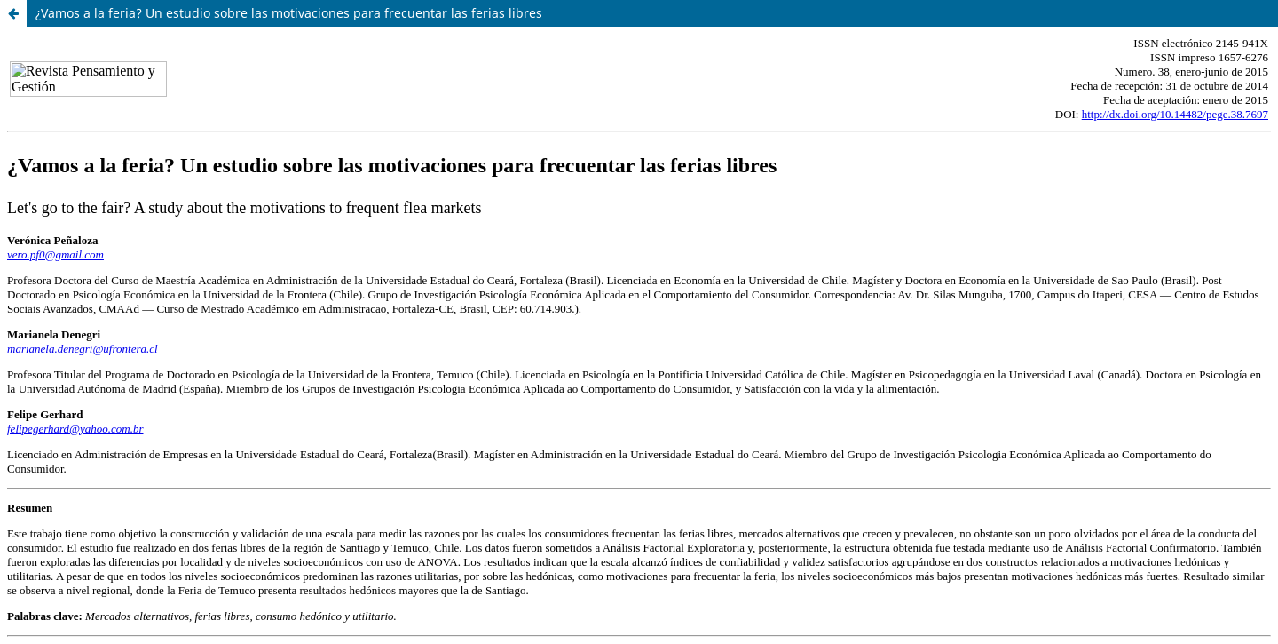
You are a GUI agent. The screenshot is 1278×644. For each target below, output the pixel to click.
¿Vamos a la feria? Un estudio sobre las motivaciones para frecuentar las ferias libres (289, 12)
